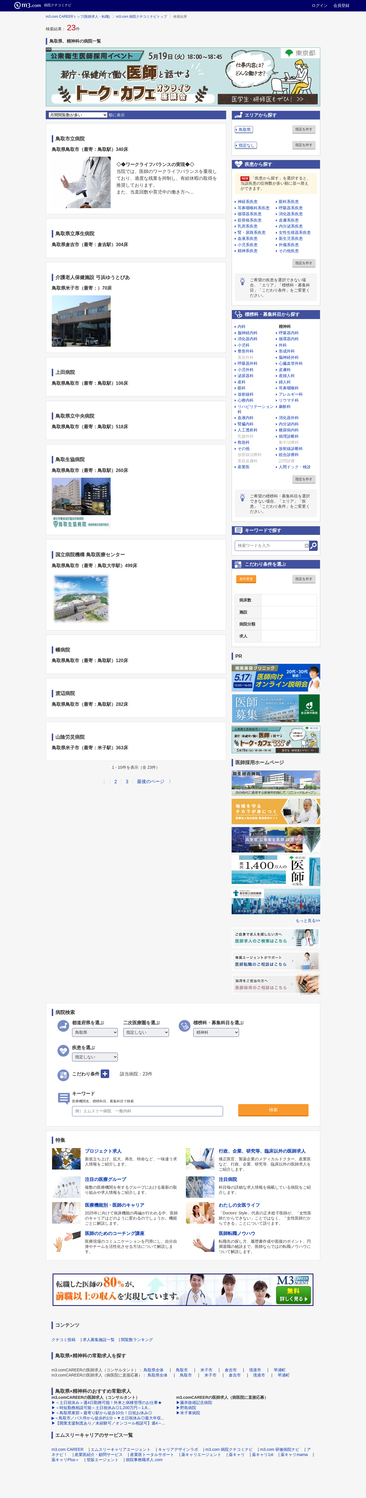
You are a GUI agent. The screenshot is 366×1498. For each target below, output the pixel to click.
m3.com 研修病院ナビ (279, 1449)
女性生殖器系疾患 (295, 232)
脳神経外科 (289, 357)
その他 (244, 448)
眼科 (242, 388)
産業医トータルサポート (152, 1454)
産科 (242, 382)
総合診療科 (289, 454)
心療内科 (246, 400)
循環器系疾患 (250, 214)
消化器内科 (248, 338)
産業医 (244, 467)
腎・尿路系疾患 (252, 232)
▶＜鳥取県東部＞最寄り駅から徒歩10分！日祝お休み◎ (101, 1413)
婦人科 (285, 382)
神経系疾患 (248, 201)
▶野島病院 (186, 1407)
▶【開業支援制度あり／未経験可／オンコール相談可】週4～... (108, 1423)
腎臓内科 (246, 424)
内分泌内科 (289, 424)
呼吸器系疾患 (291, 208)
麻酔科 (285, 406)
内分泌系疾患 (291, 226)
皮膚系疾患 (289, 220)
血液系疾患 (248, 238)
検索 (273, 1109)
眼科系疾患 (289, 201)
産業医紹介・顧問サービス (99, 1454)
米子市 (206, 1370)
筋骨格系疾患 (250, 220)
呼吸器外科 (248, 363)
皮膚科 (285, 369)
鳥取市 (182, 1370)
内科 (242, 326)
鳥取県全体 (154, 1370)
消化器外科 (289, 417)
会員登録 (341, 5)
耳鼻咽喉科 (289, 388)
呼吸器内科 (289, 332)
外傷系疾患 (289, 244)
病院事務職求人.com (144, 1459)
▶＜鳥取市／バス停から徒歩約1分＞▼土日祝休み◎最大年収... (107, 1418)
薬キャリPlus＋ (65, 1459)
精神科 (285, 326)
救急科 (244, 442)
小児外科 (246, 369)
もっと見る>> (308, 920)
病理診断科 (289, 436)
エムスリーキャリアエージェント (121, 1449)
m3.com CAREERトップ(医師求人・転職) (78, 17)
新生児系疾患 (291, 238)
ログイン (320, 5)
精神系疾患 (248, 250)
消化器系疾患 (291, 214)
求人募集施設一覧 (99, 1339)
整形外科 (246, 351)
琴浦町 (280, 1370)
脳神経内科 (248, 332)
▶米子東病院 (188, 1413)
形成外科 (287, 351)
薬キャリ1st (262, 1454)
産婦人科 (287, 375)
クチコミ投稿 (63, 1339)
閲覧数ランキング (137, 1339)
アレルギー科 (291, 394)
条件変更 (246, 579)
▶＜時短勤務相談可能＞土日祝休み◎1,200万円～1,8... (100, 1407)
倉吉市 (231, 1370)
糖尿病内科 (289, 430)
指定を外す (304, 129)
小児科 (244, 345)
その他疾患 (289, 250)
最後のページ (150, 781)
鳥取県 (245, 129)
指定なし (247, 145)
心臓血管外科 (291, 363)
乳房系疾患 (248, 226)
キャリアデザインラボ (178, 1449)
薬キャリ (237, 1454)
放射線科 (246, 394)
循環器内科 (289, 338)
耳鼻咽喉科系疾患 (254, 208)
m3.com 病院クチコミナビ (229, 1449)
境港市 (255, 1370)
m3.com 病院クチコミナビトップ (141, 17)
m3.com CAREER (67, 1449)
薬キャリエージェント (201, 1454)
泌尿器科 (246, 375)
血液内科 (246, 417)
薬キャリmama (294, 1454)
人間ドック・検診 (295, 467)
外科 (283, 345)
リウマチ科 (289, 400)
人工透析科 (248, 430)
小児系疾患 (248, 244)
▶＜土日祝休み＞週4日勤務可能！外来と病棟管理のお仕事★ (106, 1402)
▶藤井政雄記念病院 (194, 1402)
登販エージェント (103, 1459)
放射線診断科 (291, 448)
